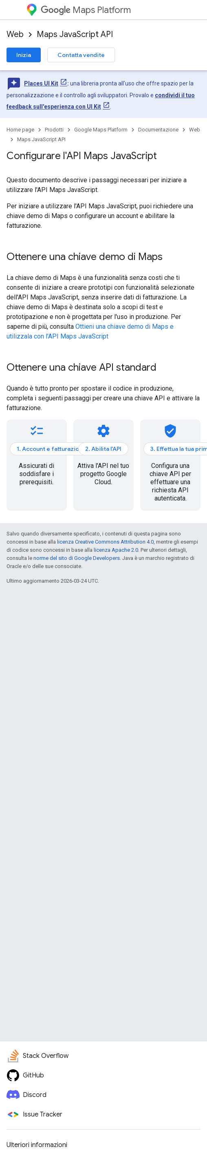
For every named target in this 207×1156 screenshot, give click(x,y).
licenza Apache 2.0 (116, 550)
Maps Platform (86, 9)
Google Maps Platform (101, 130)
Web (15, 34)
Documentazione (158, 130)
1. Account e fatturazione (51, 448)
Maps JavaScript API (75, 34)
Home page (20, 130)
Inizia (23, 55)
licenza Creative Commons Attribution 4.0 (105, 542)
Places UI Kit (41, 83)
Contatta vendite (81, 55)
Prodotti (54, 130)
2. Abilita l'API (103, 448)
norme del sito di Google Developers (76, 558)
